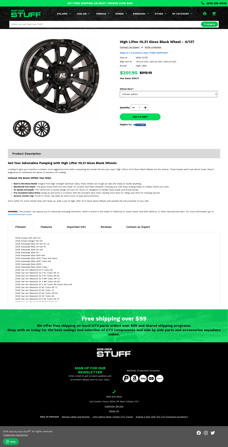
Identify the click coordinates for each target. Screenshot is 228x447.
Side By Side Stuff (20, 431)
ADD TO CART (140, 117)
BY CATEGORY (182, 13)
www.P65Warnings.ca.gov (20, 214)
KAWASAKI (141, 13)
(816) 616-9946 (214, 3)
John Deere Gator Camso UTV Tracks (112, 416)
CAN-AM (83, 13)
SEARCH (209, 24)
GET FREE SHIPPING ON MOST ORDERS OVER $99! (100, 3)
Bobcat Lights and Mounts (76, 416)
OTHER (160, 13)
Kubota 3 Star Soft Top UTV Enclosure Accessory (162, 416)
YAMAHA (102, 13)
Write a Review (153, 47)
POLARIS (64, 13)
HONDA (121, 13)
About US (114, 411)
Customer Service (114, 406)
